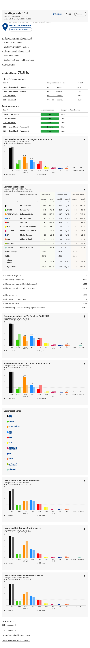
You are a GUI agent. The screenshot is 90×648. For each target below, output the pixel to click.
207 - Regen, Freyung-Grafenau (19, 22)
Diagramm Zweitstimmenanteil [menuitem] (17, 51)
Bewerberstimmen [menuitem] (11, 55)
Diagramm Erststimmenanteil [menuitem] (16, 47)
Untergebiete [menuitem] (9, 64)
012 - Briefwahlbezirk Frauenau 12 (16, 87)
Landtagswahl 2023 (16, 13)
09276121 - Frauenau (55, 87)
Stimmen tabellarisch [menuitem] (13, 42)
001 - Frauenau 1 (9, 100)
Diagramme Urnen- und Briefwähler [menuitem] (19, 60)
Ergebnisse (57, 14)
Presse (68, 14)
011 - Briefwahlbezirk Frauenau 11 (16, 92)
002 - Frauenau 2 (9, 96)
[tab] (45, 416)
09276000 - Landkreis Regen (41, 22)
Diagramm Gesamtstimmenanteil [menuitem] (18, 38)
